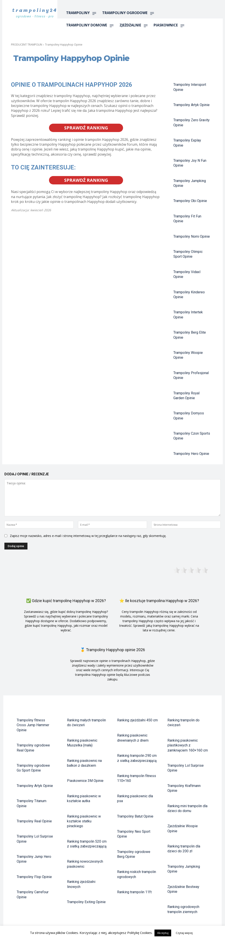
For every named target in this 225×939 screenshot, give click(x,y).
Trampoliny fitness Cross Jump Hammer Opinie (33, 725)
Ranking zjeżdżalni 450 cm (137, 720)
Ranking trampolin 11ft (134, 892)
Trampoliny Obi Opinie (190, 201)
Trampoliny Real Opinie (34, 821)
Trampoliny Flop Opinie (34, 877)
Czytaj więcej (184, 933)
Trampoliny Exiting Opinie (86, 902)
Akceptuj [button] (163, 933)
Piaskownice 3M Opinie (85, 781)
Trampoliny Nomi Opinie (191, 236)
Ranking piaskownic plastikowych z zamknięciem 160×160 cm (187, 745)
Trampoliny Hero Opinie (191, 454)
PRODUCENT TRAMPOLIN (26, 44)
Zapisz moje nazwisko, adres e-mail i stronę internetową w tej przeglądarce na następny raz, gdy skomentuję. (88, 536)
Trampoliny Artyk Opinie (191, 105)
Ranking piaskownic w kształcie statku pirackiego (84, 821)
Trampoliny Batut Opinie (135, 816)
